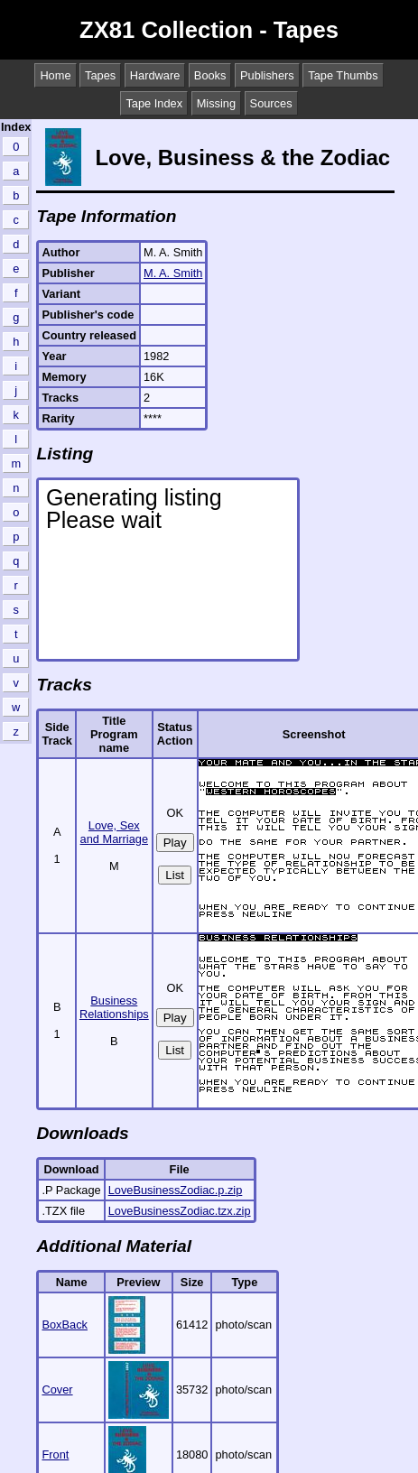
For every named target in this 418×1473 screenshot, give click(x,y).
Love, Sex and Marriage (114, 832)
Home (55, 75)
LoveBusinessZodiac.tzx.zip (179, 1211)
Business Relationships (114, 1007)
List (174, 875)
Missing (216, 103)
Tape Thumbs (342, 75)
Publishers (267, 75)
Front (55, 1454)
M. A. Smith (173, 273)
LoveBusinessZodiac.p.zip (175, 1190)
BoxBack (65, 1324)
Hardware (155, 75)
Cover (57, 1389)
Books (210, 75)
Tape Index (153, 103)
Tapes (100, 75)
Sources (271, 103)
